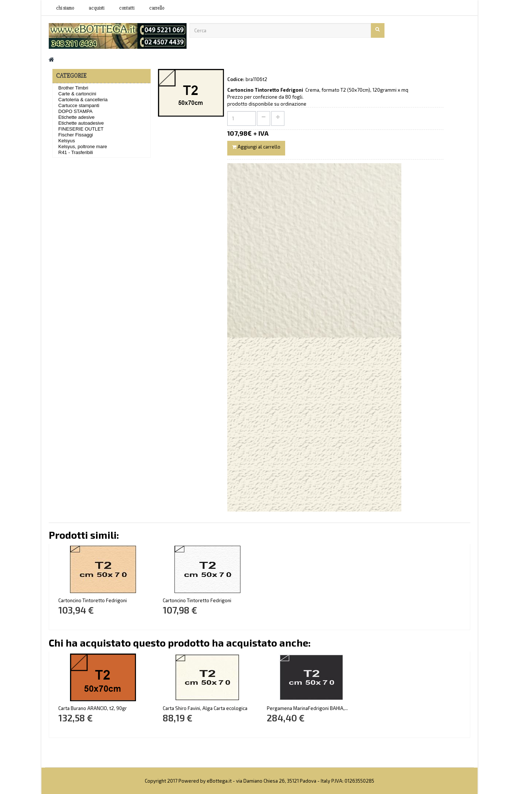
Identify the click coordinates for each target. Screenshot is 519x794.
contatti (127, 8)
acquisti (96, 8)
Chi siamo (65, 8)
